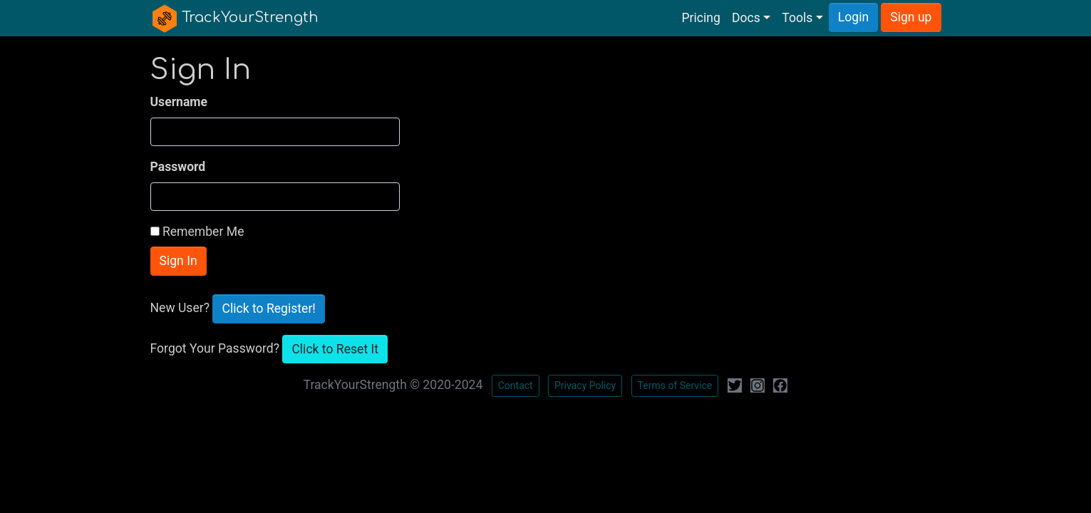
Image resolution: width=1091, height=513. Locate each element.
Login (853, 17)
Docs (746, 18)
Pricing (700, 18)
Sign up (910, 17)
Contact (515, 385)
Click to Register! (268, 308)
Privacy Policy (585, 385)
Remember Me (203, 231)
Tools (797, 18)
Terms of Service (675, 385)
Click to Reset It (334, 349)
